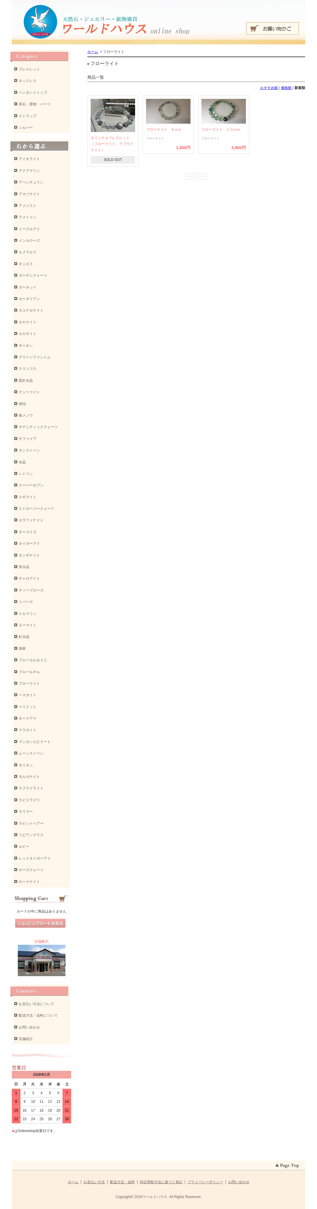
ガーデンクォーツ (33, 275)
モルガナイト (29, 777)
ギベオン (26, 346)
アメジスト (27, 206)
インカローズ (29, 240)
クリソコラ (27, 369)
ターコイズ (27, 532)
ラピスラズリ (29, 800)
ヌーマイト (27, 625)
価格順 (286, 88)
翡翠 (22, 649)
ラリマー (26, 812)
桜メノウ (26, 415)
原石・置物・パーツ (35, 104)
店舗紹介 (26, 1039)
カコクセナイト (31, 310)
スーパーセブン (31, 485)
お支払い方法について (36, 1004)
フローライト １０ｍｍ (221, 130)
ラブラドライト (31, 788)
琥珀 (22, 404)
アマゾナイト (29, 194)
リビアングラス (31, 835)
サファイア (27, 439)
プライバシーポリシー (205, 1182)
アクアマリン (29, 171)
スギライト (27, 497)
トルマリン (27, 614)
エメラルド (27, 252)
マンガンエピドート (35, 742)
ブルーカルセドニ (33, 660)
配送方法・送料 (122, 1182)
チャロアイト (29, 578)
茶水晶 (24, 567)
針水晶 (24, 637)
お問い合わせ (29, 1027)
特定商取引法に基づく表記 (161, 1182)
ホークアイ (27, 718)
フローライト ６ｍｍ (164, 130)
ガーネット (27, 287)
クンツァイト (29, 392)
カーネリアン (29, 299)
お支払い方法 (94, 1182)
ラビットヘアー (31, 823)
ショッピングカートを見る (40, 923)
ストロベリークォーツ (36, 509)
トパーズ (26, 602)
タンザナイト (29, 555)
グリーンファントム (35, 357)
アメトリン (27, 217)
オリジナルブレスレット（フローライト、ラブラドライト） (112, 144)
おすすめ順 (269, 88)
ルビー (24, 846)
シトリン (26, 474)
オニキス (26, 264)
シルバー (26, 127)
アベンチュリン (31, 182)
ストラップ (27, 116)
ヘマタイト (27, 695)
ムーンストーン (31, 753)
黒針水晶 (26, 380)
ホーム (92, 52)
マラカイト (27, 730)
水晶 (22, 462)
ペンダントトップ (33, 93)
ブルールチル (29, 672)
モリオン (26, 765)
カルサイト (27, 334)
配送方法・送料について (38, 1015)
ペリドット (27, 707)
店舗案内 (41, 941)
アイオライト (29, 159)
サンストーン (29, 450)
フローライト (29, 683)
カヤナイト (27, 322)
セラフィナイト (31, 520)
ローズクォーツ (31, 870)
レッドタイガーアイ (35, 858)
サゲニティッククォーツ (38, 427)
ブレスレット (29, 69)
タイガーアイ (29, 543)
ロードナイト (29, 882)
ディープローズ (31, 590)
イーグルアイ (29, 229)
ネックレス (27, 81)
